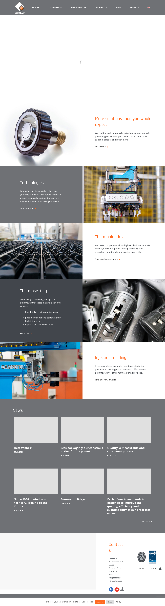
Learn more (102, 146)
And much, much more (107, 258)
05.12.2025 (18, 452)
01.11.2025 (65, 455)
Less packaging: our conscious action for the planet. (82, 449)
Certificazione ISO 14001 (149, 568)
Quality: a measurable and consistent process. (126, 449)
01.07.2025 (111, 514)
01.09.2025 (18, 510)
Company (36, 7)
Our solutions (28, 208)
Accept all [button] (99, 602)
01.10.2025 (111, 455)
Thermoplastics (78, 7)
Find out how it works (107, 379)
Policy (118, 601)
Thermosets (101, 7)
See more (26, 333)
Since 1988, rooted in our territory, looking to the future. (31, 502)
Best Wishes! (23, 448)
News (118, 7)
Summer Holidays (73, 499)
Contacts (134, 7)
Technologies (55, 7)
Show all (147, 521)
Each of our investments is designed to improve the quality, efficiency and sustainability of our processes (128, 504)
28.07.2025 (65, 503)
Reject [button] (110, 602)
